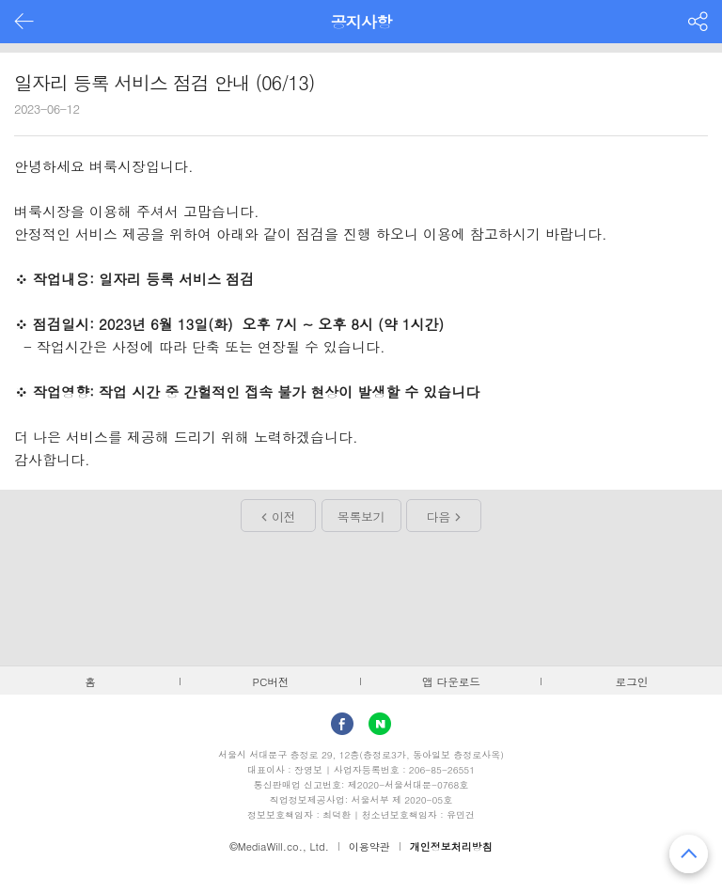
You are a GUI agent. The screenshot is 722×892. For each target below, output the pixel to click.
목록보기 (361, 516)
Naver (380, 723)
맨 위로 (688, 854)
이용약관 (369, 846)
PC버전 (271, 681)
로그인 (632, 681)
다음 (438, 516)
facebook (342, 723)
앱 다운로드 (451, 681)
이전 (283, 516)
